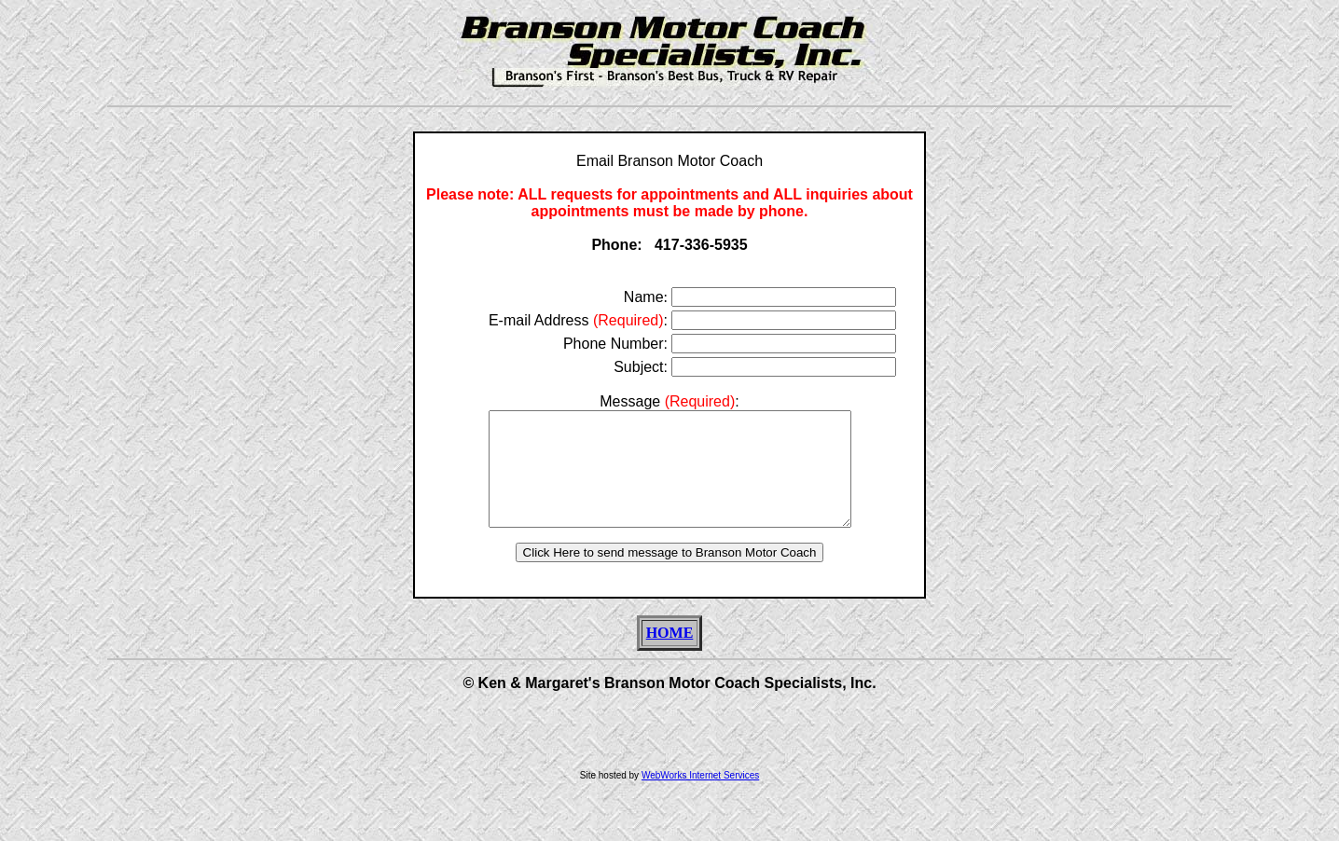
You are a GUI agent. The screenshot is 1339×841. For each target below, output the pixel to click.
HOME (670, 655)
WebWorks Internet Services (700, 798)
